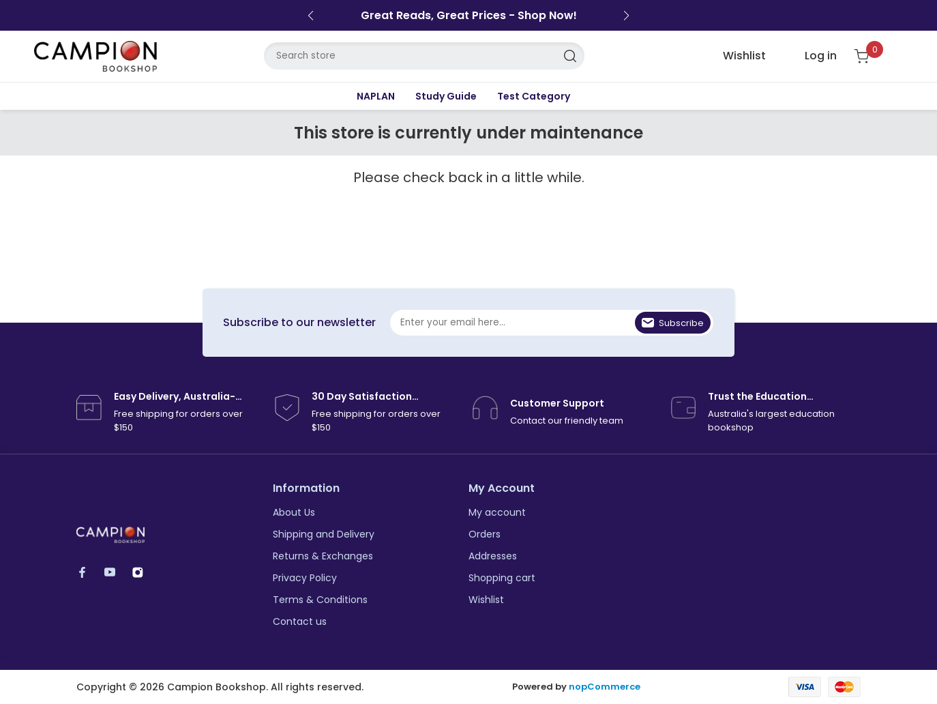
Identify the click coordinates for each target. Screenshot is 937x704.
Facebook (88, 572)
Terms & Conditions (320, 599)
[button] (310, 16)
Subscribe (681, 323)
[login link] (810, 55)
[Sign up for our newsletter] (551, 322)
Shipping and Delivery (323, 534)
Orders (485, 534)
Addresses (493, 556)
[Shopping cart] (870, 56)
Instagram (144, 572)
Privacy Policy (305, 578)
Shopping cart (502, 578)
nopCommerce (604, 686)
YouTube (116, 572)
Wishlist (486, 599)
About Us (294, 512)
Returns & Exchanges (323, 556)
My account (497, 512)
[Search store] (424, 56)
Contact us (300, 621)
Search (570, 56)
